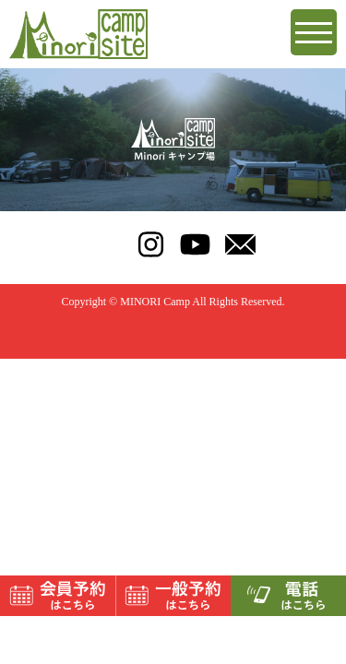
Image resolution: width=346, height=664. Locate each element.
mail (240, 244)
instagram (151, 244)
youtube (195, 244)
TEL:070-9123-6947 (105, 244)
